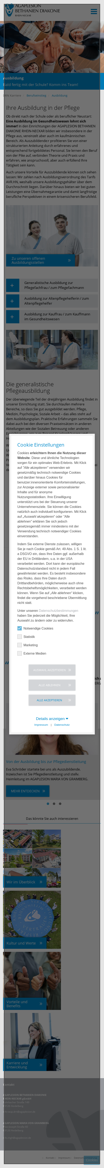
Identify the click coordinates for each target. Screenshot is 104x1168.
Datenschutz (62, 724)
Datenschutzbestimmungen (58, 610)
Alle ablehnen (50, 685)
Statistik (26, 636)
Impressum (41, 724)
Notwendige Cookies (35, 628)
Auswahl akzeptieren (49, 670)
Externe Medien (31, 653)
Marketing (27, 645)
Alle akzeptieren (49, 700)
